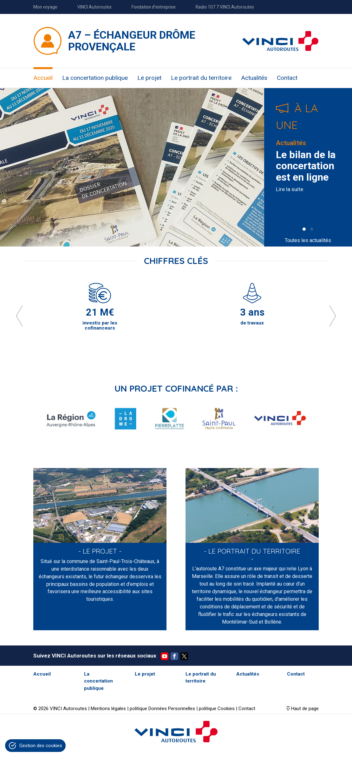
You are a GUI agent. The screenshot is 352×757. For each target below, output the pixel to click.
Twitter (184, 656)
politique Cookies (217, 708)
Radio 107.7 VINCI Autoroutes (225, 7)
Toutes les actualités (308, 240)
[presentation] (19, 316)
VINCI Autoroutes (94, 7)
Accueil (43, 77)
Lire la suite (289, 189)
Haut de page (305, 708)
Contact (287, 77)
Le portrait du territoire (201, 77)
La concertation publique (95, 77)
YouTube (164, 656)
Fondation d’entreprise (154, 7)
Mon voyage (45, 7)
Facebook (174, 656)
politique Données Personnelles (162, 708)
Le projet (149, 77)
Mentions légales (108, 708)
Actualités (254, 77)
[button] (304, 229)
